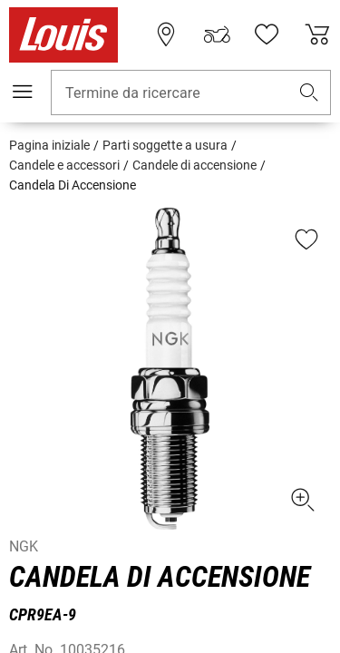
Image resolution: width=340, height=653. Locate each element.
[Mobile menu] (22, 91)
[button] (309, 93)
